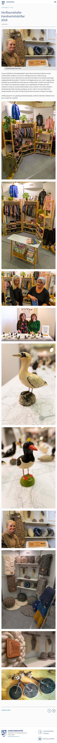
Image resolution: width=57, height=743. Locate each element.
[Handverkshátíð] (3, 736)
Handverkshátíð (5, 7)
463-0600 (11, 734)
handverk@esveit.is (13, 736)
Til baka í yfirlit (5, 710)
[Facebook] (50, 711)
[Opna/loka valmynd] (55, 2)
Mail (40, 739)
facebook (40, 732)
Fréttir (11, 7)
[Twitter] (54, 711)
